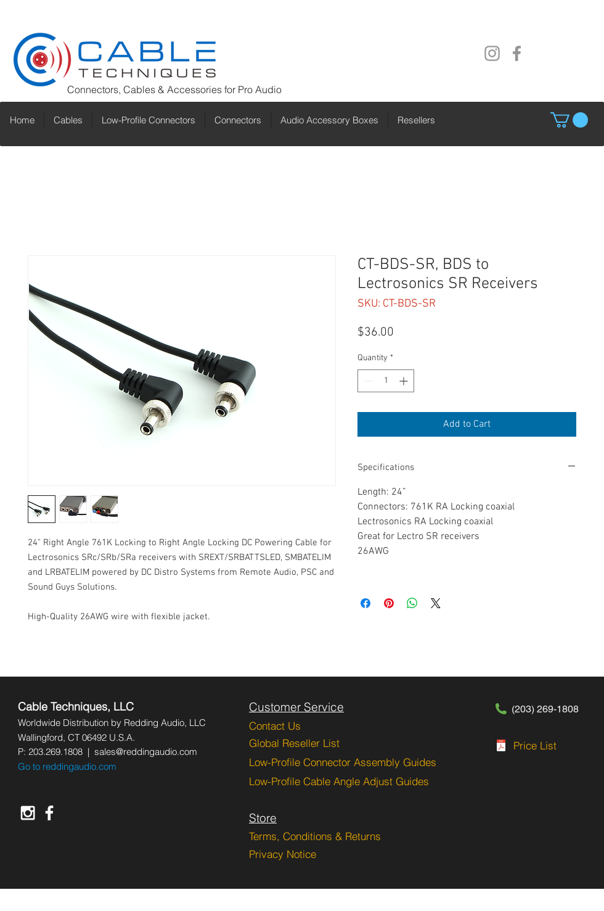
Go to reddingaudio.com (67, 766)
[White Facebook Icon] (49, 813)
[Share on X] (435, 603)
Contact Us (275, 725)
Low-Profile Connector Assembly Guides (342, 762)
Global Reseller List (294, 742)
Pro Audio (260, 89)
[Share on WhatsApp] (412, 603)
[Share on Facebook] (365, 603)
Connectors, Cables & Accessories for (152, 89)
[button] (569, 120)
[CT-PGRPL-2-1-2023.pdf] (501, 747)
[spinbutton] (386, 381)
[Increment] (404, 381)
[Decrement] (367, 381)
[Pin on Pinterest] (389, 603)
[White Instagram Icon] (28, 813)
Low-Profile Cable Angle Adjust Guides (339, 781)
